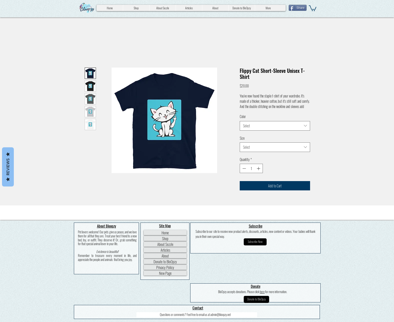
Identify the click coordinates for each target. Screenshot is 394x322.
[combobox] (275, 126)
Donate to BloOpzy (165, 261)
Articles (165, 249)
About (165, 255)
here (262, 291)
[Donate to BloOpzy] (256, 299)
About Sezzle (165, 244)
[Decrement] (243, 168)
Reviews (8, 167)
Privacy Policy (165, 267)
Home (165, 232)
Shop (165, 238)
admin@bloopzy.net (220, 314)
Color (243, 116)
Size (242, 138)
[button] (312, 8)
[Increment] (259, 168)
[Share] (298, 8)
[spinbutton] (251, 168)
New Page (165, 273)
